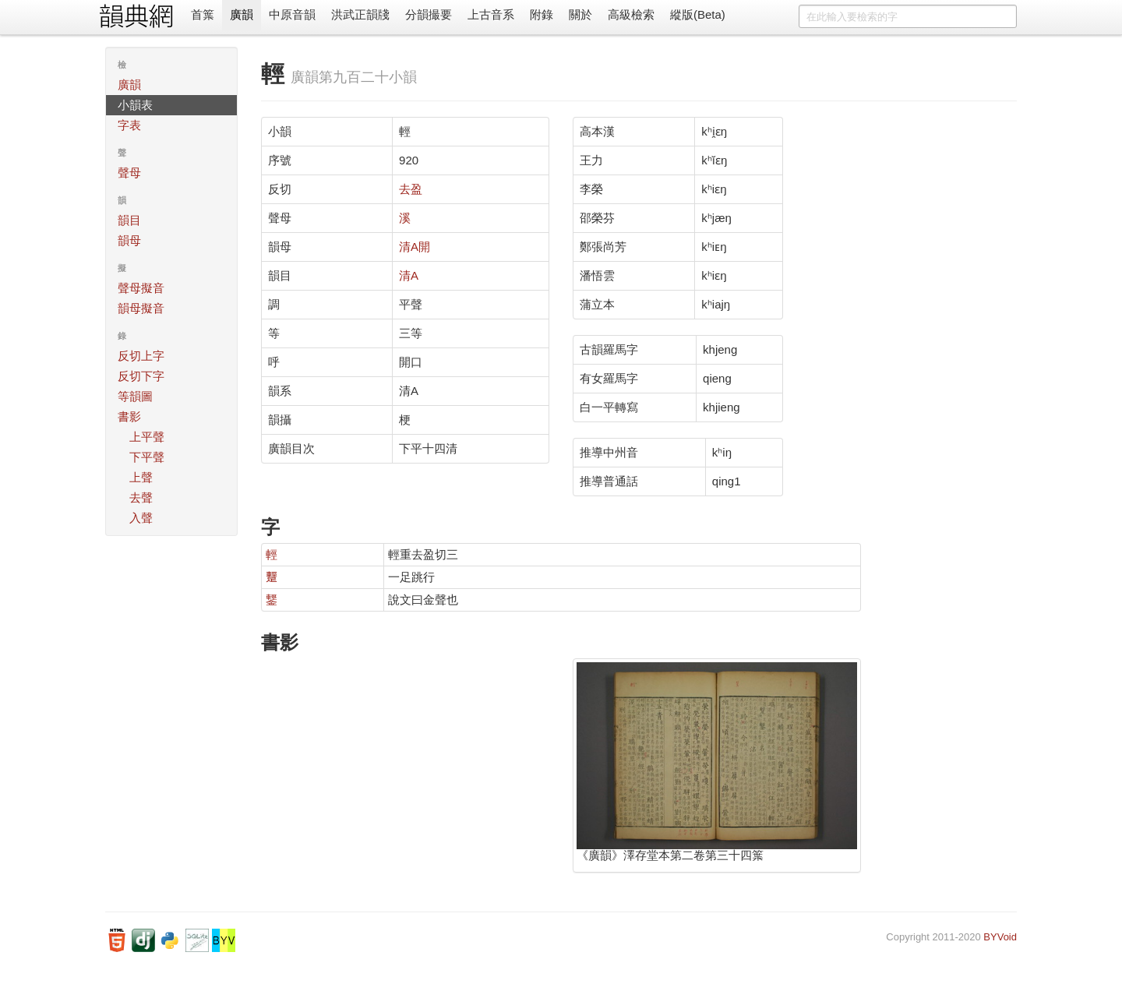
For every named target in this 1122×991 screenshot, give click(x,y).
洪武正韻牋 (360, 14)
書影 (129, 416)
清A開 (414, 246)
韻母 (129, 240)
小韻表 (135, 104)
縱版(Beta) (697, 14)
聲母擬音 (141, 287)
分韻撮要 (428, 14)
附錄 (541, 14)
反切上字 (141, 355)
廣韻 (241, 14)
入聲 (141, 517)
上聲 (141, 477)
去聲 (141, 497)
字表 (129, 125)
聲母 (129, 172)
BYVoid (1000, 937)
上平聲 (146, 436)
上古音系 (491, 14)
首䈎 (202, 14)
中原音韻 (292, 14)
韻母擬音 (141, 308)
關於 (580, 14)
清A (408, 275)
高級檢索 (631, 14)
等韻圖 (135, 396)
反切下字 (141, 376)
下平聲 (146, 457)
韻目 (129, 220)
